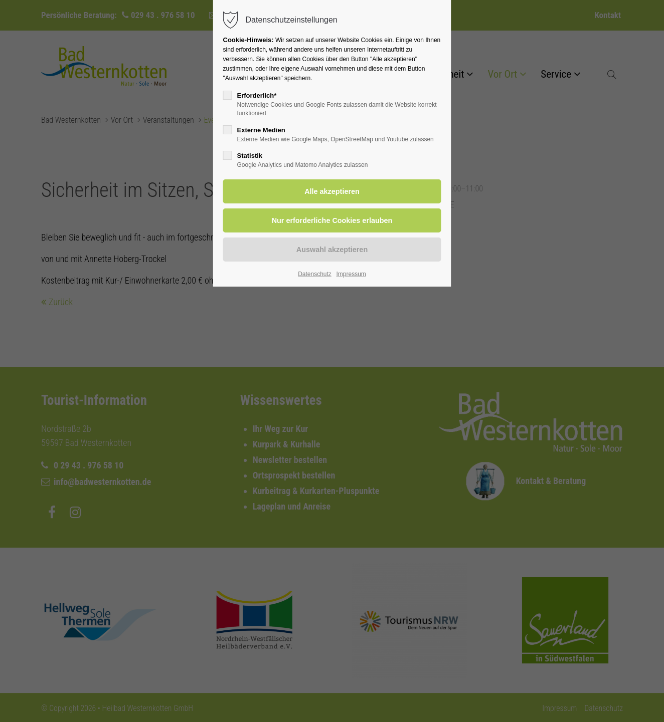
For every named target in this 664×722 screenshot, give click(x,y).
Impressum (351, 274)
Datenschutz (314, 274)
